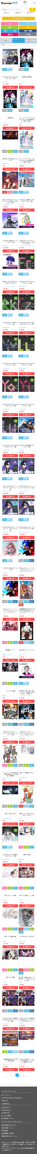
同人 (10, 27)
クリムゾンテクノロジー (25, 245)
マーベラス (22, 614)
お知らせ (4, 1100)
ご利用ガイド (6, 1107)
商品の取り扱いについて (9, 1136)
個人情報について (7, 1128)
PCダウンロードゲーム (18, 40)
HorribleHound (23, 777)
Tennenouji (22, 941)
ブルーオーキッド (7, 777)
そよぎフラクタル (7, 491)
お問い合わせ (6, 1110)
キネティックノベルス (25, 122)
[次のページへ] (26, 1075)
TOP (2, 44)
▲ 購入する (10, 87)
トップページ (6, 1095)
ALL (6, 40)
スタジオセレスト (7, 1064)
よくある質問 (6, 1116)
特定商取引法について (8, 1125)
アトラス (5, 736)
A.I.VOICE (5, 82)
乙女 (10, 23)
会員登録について (7, 1118)
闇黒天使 (21, 859)
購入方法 (30, 13)
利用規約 (4, 1131)
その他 (28, 34)
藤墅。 (4, 695)
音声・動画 (28, 31)
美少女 (10, 34)
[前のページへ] (7, 1075)
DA (28, 27)
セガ (20, 573)
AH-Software (22, 286)
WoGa (4, 900)
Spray (20, 818)
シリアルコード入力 (18, 18)
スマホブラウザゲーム (31, 40)
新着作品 (18, 13)
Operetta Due (6, 204)
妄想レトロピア (7, 655)
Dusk (20, 982)
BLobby (21, 655)
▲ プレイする (26, 87)
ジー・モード (22, 82)
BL (28, 23)
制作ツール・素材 (10, 31)
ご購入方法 (5, 1113)
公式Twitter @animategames (12, 1098)
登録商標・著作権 (7, 1133)
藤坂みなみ (6, 163)
